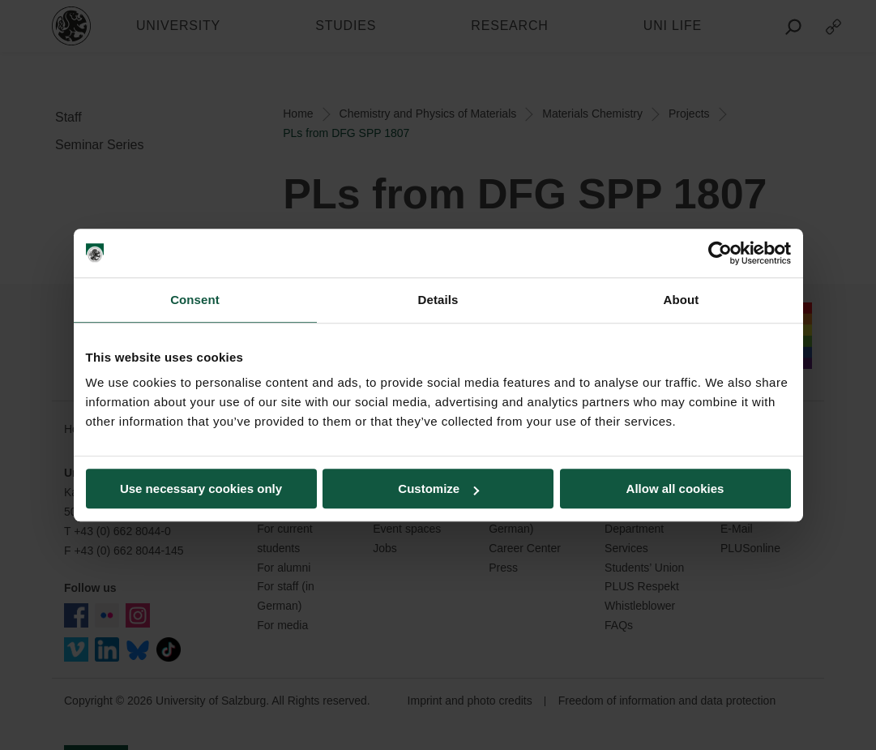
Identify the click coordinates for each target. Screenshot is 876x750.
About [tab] (681, 299)
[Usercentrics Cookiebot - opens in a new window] (720, 253)
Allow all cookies (675, 488)
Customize (438, 488)
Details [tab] (438, 299)
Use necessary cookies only (201, 488)
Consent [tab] (195, 299)
